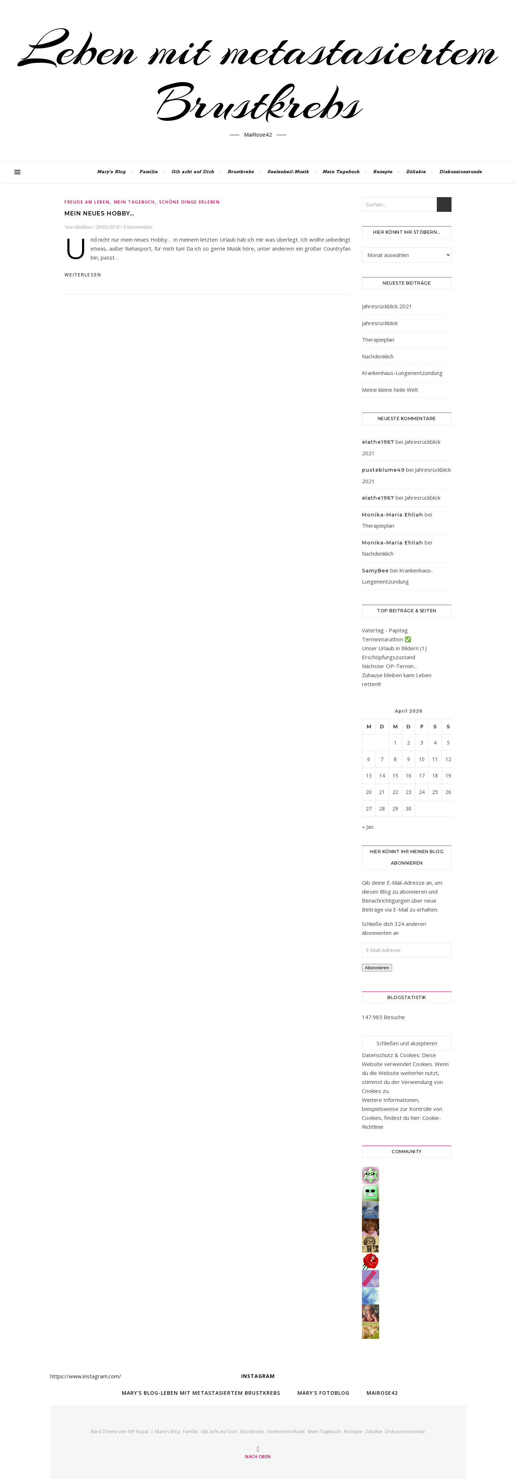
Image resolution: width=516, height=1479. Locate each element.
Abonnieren (377, 967)
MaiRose (83, 227)
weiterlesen (82, 274)
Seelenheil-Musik (288, 172)
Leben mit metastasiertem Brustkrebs (258, 76)
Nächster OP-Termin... (389, 666)
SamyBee (375, 570)
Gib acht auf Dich (192, 172)
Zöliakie (416, 172)
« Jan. (368, 826)
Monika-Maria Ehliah (392, 515)
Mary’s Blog (111, 172)
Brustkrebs (241, 172)
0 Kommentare (137, 227)
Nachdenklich (377, 356)
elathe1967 (378, 442)
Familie (148, 172)
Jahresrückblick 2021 (387, 306)
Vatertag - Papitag (385, 630)
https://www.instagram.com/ (85, 1376)
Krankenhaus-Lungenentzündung (402, 372)
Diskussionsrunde (460, 172)
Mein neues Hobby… (99, 213)
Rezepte (382, 172)
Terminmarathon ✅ (386, 639)
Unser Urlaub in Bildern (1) (394, 648)
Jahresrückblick (380, 323)
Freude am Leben (87, 202)
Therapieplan (378, 339)
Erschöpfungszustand (388, 657)
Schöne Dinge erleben (189, 202)
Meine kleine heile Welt (390, 389)
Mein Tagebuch (340, 172)
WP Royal (138, 1431)
